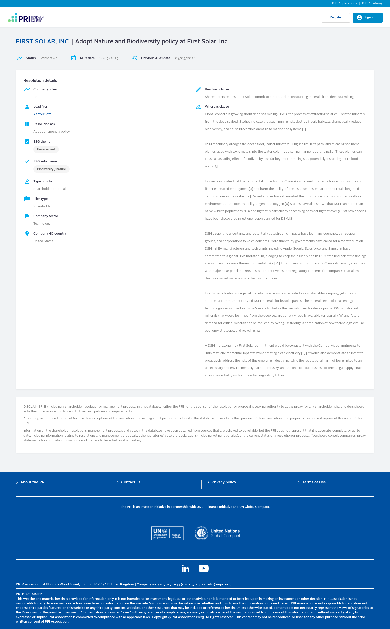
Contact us (130, 482)
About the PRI (32, 482)
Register (336, 17)
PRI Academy (372, 3)
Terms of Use (314, 482)
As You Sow (42, 114)
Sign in (369, 17)
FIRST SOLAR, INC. (43, 42)
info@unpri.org (219, 584)
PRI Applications (344, 3)
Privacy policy (224, 482)
